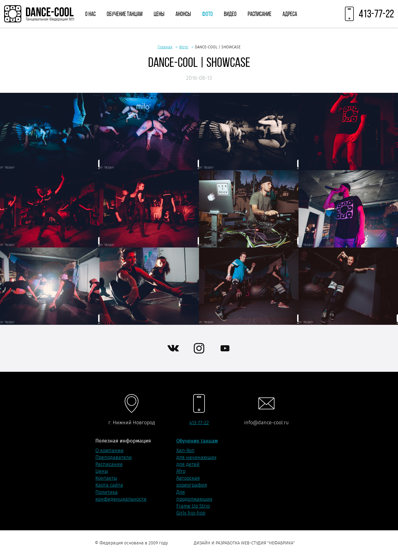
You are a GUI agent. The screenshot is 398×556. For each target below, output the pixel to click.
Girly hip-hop (190, 513)
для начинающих (196, 457)
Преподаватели (113, 457)
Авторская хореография (191, 482)
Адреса (289, 13)
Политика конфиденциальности (120, 496)
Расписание (259, 13)
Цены (159, 13)
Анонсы (183, 13)
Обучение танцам (125, 13)
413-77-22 (199, 422)
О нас (90, 13)
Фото (207, 13)
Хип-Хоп (185, 450)
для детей (188, 464)
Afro (180, 471)
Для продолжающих (194, 496)
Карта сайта (109, 485)
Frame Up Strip (193, 506)
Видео (230, 13)
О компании (109, 450)
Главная (165, 47)
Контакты (106, 478)
